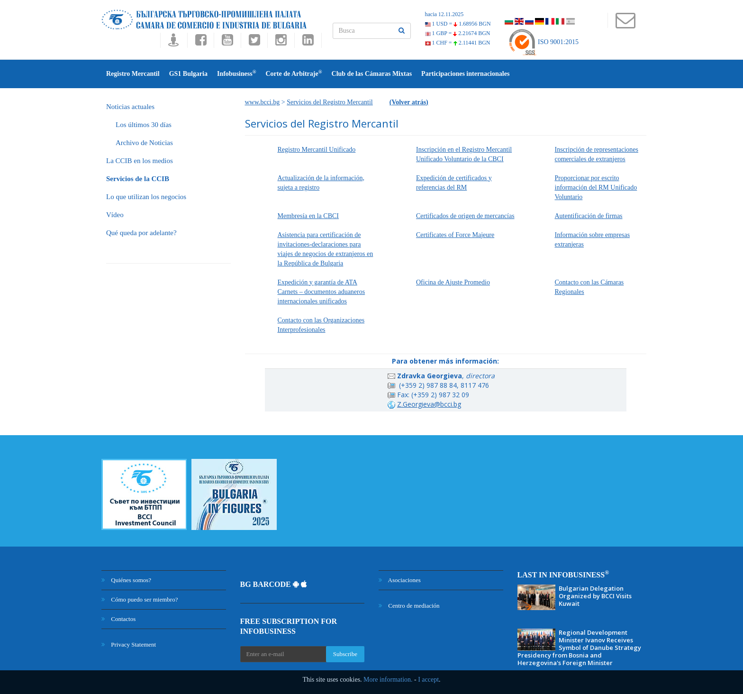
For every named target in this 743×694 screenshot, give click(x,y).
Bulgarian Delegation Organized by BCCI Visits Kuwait (595, 596)
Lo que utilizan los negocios (146, 197)
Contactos (118, 618)
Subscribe (345, 653)
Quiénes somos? (126, 580)
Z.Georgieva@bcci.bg (429, 404)
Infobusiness (236, 73)
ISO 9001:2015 (543, 42)
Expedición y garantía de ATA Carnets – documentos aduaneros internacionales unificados (321, 292)
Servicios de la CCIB (137, 179)
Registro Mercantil (133, 73)
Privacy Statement (128, 644)
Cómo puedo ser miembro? (139, 599)
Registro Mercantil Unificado (317, 149)
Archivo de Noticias (144, 142)
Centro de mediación (409, 605)
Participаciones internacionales (465, 73)
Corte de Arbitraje (293, 73)
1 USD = (458, 23)
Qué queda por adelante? (141, 233)
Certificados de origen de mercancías (465, 215)
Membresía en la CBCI (308, 215)
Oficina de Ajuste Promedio (453, 282)
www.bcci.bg (262, 102)
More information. (387, 679)
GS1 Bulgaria (188, 73)
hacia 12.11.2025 (444, 14)
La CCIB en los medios (139, 160)
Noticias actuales (130, 106)
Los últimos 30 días (144, 124)
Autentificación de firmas (589, 215)
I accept (428, 679)
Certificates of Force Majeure (455, 234)
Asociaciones (400, 580)
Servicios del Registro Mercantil (330, 102)
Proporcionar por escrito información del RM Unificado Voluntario (596, 187)
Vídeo (115, 215)
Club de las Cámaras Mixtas (372, 73)
